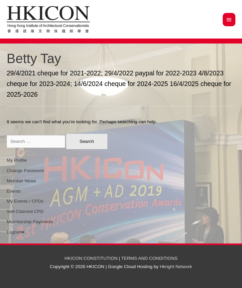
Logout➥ (16, 232)
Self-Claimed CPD (25, 211)
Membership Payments (30, 221)
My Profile (17, 160)
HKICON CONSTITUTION (91, 258)
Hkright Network (176, 266)
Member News (21, 180)
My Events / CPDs (25, 201)
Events (14, 191)
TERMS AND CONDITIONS (149, 258)
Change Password (25, 170)
